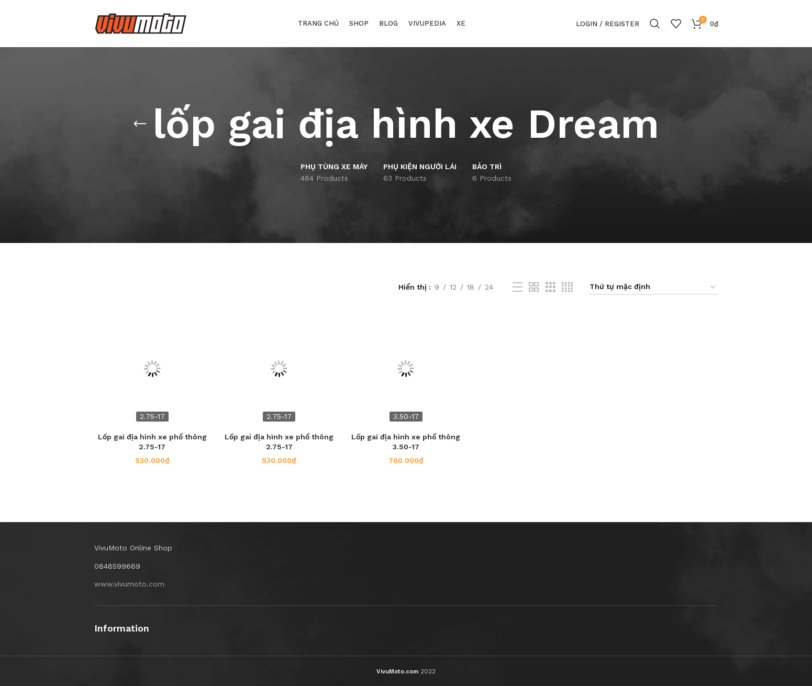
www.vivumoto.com (129, 584)
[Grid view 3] (550, 287)
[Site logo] (140, 23)
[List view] (517, 287)
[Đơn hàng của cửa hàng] (653, 287)
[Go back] (140, 124)
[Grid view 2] (534, 287)
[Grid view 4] (567, 287)
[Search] (654, 23)
